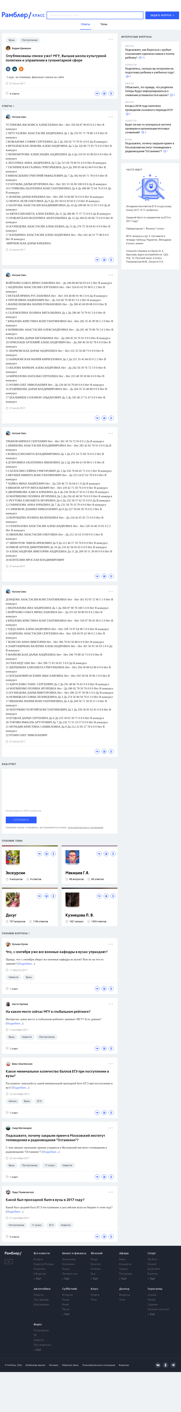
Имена (152, 1300)
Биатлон (153, 1274)
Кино (122, 1259)
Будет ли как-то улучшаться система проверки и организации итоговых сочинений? (148, 128)
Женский (96, 1253)
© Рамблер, (10, 1365)
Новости (39, 1295)
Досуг (11, 915)
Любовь (96, 1269)
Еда (93, 1274)
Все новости (42, 1253)
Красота (96, 1264)
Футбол (152, 1259)
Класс (95, 1289)
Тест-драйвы (41, 1300)
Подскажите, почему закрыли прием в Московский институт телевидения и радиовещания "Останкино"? (149, 147)
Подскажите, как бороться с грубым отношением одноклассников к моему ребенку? (149, 54)
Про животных (43, 1345)
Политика (39, 1269)
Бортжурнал (41, 1304)
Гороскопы (155, 1289)
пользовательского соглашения (85, 827)
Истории (67, 1295)
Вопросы (124, 1295)
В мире (38, 1259)
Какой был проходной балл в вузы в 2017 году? (45, 1200)
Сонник (152, 1295)
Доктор (124, 1289)
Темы (94, 1300)
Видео (38, 1324)
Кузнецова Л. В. (79, 915)
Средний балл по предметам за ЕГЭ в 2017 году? (148, 219)
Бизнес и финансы (74, 1253)
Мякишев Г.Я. (77, 873)
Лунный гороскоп (158, 1309)
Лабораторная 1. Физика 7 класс (145, 228)
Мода (94, 1259)
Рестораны (125, 1274)
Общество (40, 1274)
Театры (123, 1269)
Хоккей (152, 1264)
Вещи (65, 1304)
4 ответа (12, 93)
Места (66, 1309)
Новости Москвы (44, 1264)
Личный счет (69, 1274)
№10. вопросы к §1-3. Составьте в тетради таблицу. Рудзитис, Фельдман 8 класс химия (148, 240)
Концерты (125, 1264)
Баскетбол (154, 1269)
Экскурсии (15, 873)
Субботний (69, 1289)
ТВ (35, 1335)
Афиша (124, 1253)
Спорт (152, 1253)
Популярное (41, 1330)
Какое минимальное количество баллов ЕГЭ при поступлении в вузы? (57, 1074)
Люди (65, 1300)
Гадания (153, 1304)
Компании (68, 1264)
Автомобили (42, 1289)
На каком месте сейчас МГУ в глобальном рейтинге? (48, 1012)
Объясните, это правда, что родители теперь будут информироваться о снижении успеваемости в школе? (149, 91)
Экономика (69, 1259)
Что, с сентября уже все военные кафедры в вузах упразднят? (57, 952)
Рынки (66, 1269)
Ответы (95, 1295)
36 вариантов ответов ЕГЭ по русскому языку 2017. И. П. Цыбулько (148, 208)
